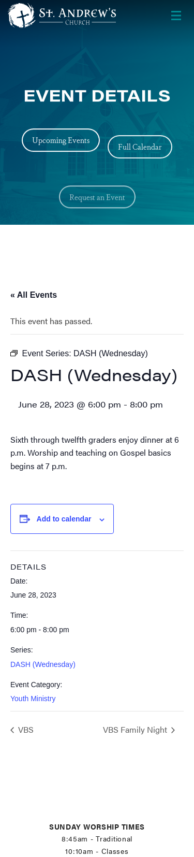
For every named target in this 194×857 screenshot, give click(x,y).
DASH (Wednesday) (43, 664)
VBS (25, 729)
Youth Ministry (32, 698)
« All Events (33, 294)
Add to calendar (64, 519)
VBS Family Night (136, 729)
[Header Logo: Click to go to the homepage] (64, 15)
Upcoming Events (60, 141)
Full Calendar (140, 152)
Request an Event (97, 210)
